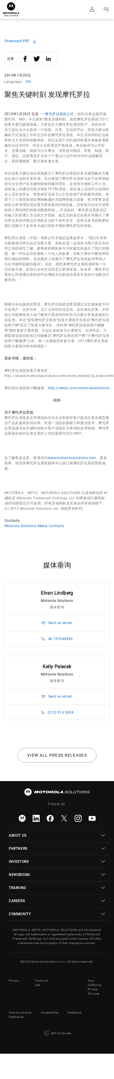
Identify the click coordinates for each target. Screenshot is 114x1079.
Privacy (14, 980)
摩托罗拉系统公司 (59, 114)
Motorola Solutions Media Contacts (34, 526)
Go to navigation (106, 9)
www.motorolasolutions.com (72, 458)
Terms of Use (41, 982)
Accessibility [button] (50, 1012)
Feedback (75, 1012)
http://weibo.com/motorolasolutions (79, 388)
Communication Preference (20, 1014)
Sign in (92, 9)
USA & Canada (57, 1033)
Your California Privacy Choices (94, 987)
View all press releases (57, 755)
